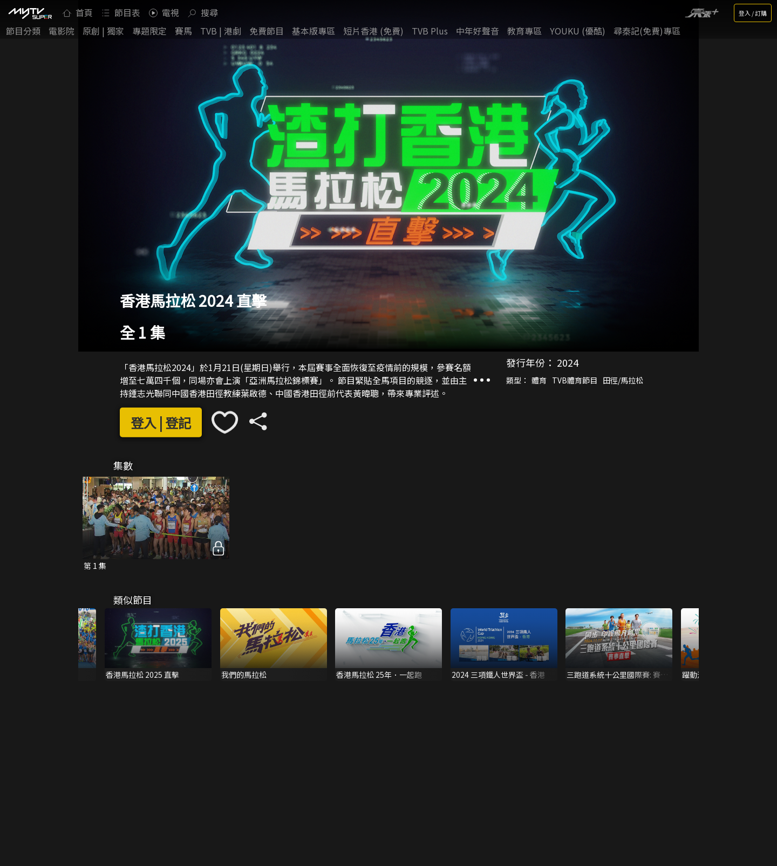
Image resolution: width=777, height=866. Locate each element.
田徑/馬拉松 (623, 380)
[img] (29, 13)
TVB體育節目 (574, 380)
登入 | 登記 (161, 422)
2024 (567, 362)
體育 (539, 380)
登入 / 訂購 (753, 13)
